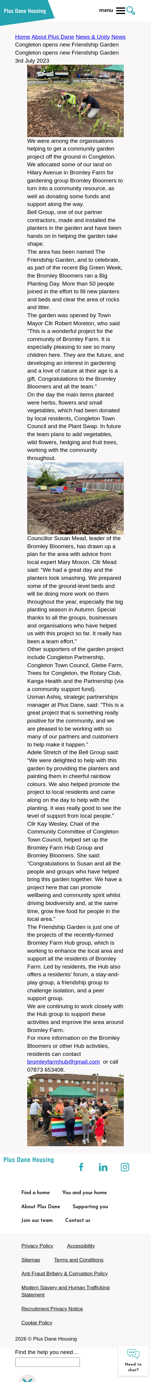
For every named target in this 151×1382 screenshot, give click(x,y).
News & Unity (93, 37)
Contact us (77, 1220)
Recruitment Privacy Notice (52, 1309)
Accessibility (81, 1246)
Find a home (35, 1192)
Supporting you (90, 1206)
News (119, 37)
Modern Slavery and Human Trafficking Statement (65, 1291)
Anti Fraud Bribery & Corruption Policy (64, 1273)
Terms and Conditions (78, 1260)
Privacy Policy (37, 1246)
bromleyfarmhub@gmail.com (63, 1062)
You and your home (84, 1192)
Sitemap (30, 1260)
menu (112, 10)
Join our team (37, 1220)
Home (22, 37)
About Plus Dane (52, 37)
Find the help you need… (47, 1352)
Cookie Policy (36, 1323)
